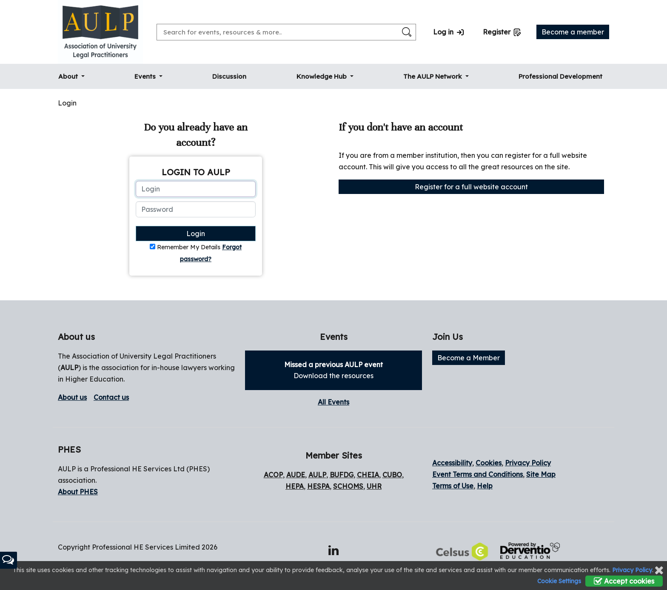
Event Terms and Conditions (477, 474)
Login (195, 233)
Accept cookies (624, 581)
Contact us (111, 397)
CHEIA (368, 474)
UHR (374, 486)
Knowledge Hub (322, 76)
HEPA (294, 486)
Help (485, 486)
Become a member (573, 32)
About (69, 76)
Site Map (541, 474)
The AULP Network (433, 76)
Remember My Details (188, 247)
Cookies (489, 463)
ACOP (273, 474)
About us (72, 397)
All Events (333, 402)
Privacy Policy (528, 463)
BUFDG (341, 474)
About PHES (78, 491)
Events (145, 76)
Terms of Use (452, 486)
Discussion (229, 76)
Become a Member (468, 357)
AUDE (295, 474)
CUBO (392, 474)
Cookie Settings (559, 581)
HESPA (318, 486)
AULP (69, 367)
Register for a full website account (471, 186)
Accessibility (452, 463)
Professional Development (560, 76)
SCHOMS (348, 486)
